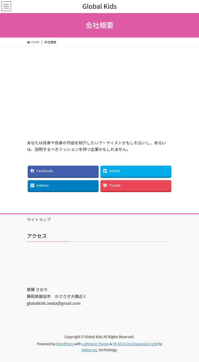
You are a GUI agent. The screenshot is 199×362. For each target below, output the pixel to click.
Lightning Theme (95, 343)
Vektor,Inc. (89, 349)
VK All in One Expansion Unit (135, 343)
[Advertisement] (99, 97)
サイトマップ (39, 219)
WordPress (64, 343)
